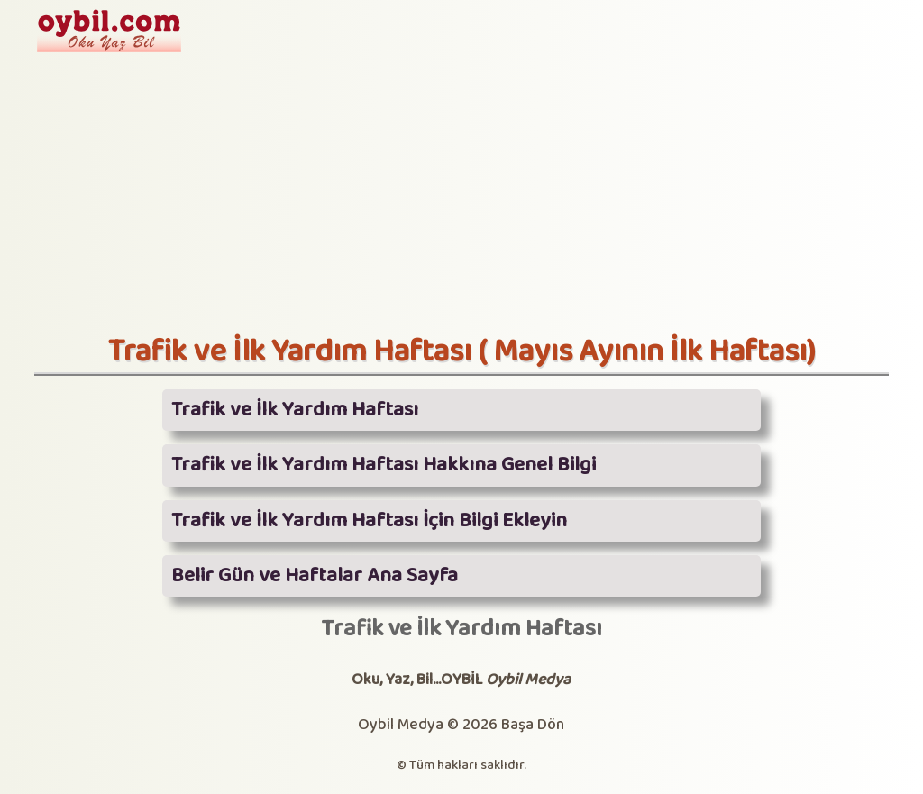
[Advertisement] (461, 198)
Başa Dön (532, 725)
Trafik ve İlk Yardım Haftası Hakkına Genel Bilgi (383, 465)
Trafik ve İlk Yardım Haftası (294, 410)
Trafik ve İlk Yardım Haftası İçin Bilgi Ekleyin (369, 521)
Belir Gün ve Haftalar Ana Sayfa (314, 576)
